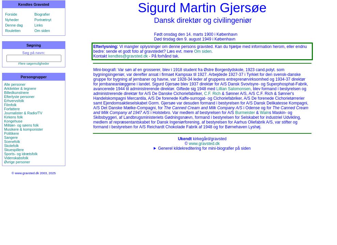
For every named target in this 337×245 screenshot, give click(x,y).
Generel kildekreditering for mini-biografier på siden (204, 148)
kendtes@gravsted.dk (128, 56)
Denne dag (14, 25)
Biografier (42, 14)
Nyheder (12, 20)
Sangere (11, 137)
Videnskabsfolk (16, 158)
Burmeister (245, 112)
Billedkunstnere (16, 93)
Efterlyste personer (19, 97)
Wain (264, 112)
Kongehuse (13, 121)
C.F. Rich (212, 93)
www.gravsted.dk (204, 143)
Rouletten (13, 31)
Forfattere (12, 109)
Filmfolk (10, 105)
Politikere (11, 133)
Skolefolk (11, 146)
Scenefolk (12, 142)
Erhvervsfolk (14, 101)
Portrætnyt (42, 20)
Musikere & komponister (23, 129)
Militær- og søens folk (21, 125)
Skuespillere (14, 150)
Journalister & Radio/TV (23, 113)
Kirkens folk (13, 117)
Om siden (42, 31)
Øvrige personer (17, 162)
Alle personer (15, 84)
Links (38, 25)
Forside (11, 14)
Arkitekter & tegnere (20, 88)
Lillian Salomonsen (233, 88)
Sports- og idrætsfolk (20, 154)
